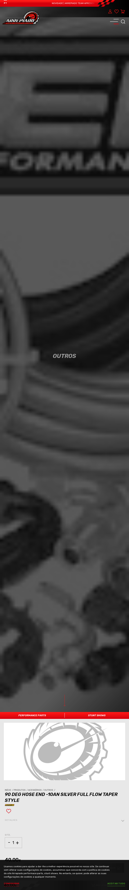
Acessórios (36, 790)
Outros (50, 790)
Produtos (21, 790)
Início (9, 790)
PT (5, 3)
